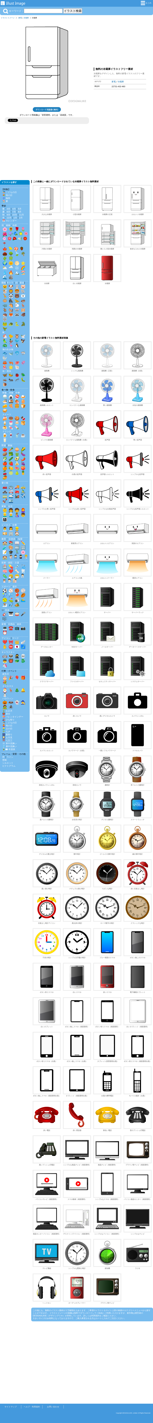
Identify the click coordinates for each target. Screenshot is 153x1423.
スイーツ (6, 414)
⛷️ (4, 604)
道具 (19, 624)
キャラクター (8, 652)
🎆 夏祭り (7, 734)
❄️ (17, 268)
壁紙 (4, 760)
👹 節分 (6, 714)
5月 (19, 209)
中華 (17, 392)
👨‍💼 (4, 529)
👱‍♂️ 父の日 (7, 728)
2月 (21, 217)
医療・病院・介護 (10, 562)
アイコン (6, 638)
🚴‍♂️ (23, 491)
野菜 (4, 445)
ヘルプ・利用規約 (32, 1407)
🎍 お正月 (7, 711)
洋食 (11, 392)
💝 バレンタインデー (12, 716)
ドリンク (6, 431)
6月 (8, 211)
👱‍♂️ (4, 515)
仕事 (14, 525)
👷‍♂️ (17, 529)
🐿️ (10, 310)
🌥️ (4, 268)
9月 (8, 214)
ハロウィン (7, 698)
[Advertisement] (120, 42)
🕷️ (10, 707)
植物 (8, 225)
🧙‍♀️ (23, 702)
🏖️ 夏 (5, 201)
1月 (15, 217)
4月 (14, 209)
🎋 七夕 (6, 731)
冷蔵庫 (26, 18)
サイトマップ (11, 1407)
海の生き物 (7, 349)
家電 (20, 18)
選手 (14, 586)
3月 (8, 209)
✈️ (23, 496)
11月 (21, 214)
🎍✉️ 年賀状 (8, 749)
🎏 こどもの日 (9, 192)
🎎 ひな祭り (8, 719)
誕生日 (5, 674)
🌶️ (23, 459)
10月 (14, 214)
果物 (10, 445)
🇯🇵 (17, 647)
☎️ (10, 628)
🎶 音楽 (5, 610)
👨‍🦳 (10, 515)
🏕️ (17, 604)
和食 (4, 392)
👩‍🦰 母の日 (7, 725)
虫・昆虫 (6, 371)
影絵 (22, 282)
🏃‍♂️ (17, 552)
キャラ (10, 282)
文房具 (12, 539)
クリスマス (7, 686)
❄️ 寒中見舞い (9, 743)
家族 (4, 506)
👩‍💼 (10, 529)
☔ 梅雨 (6, 198)
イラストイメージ (8, 18)
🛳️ (10, 501)
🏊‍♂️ (23, 600)
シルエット (7, 763)
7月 (14, 211)
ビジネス (6, 525)
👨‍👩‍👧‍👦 (4, 519)
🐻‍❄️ (23, 296)
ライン (10, 757)
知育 (20, 539)
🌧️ (10, 268)
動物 (4, 282)
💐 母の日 (7, 195)
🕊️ (23, 336)
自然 (14, 225)
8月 (19, 211)
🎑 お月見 (7, 737)
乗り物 (5, 483)
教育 (4, 539)
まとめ (146, 3)
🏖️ (23, 272)
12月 (9, 217)
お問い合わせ (53, 1407)
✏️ (23, 543)
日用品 (11, 624)
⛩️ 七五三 (7, 740)
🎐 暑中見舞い (9, 746)
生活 (10, 506)
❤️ (10, 571)
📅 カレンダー (9, 220)
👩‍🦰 (23, 510)
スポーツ (6, 586)
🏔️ (17, 272)
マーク (15, 638)
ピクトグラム (8, 766)
